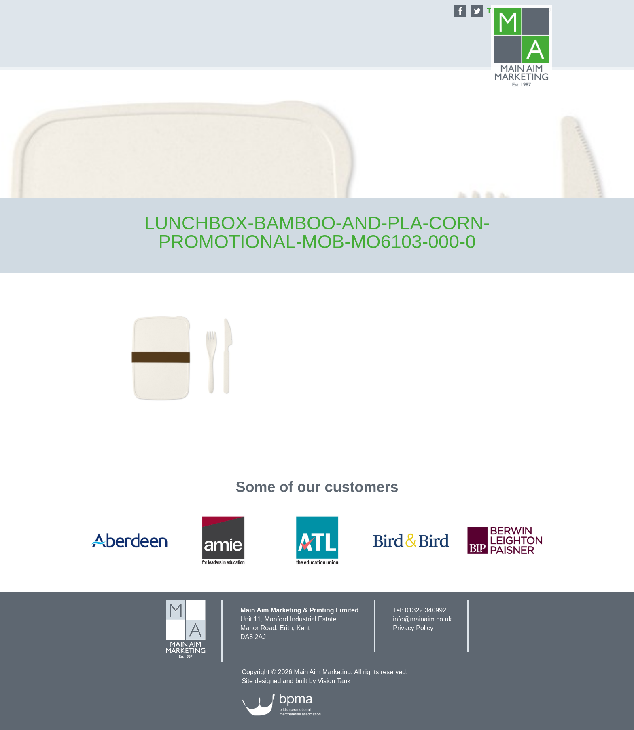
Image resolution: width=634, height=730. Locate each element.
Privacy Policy (413, 628)
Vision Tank (334, 680)
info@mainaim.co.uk (422, 619)
